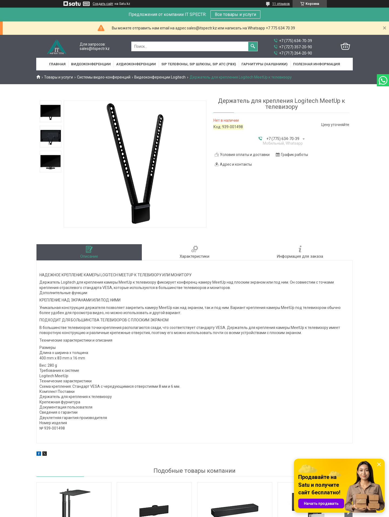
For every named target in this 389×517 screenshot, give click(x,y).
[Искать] (252, 46)
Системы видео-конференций (103, 77)
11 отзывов (281, 4)
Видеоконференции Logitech (160, 77)
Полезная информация (316, 64)
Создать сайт (103, 4)
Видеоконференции (91, 64)
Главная (57, 64)
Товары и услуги (58, 77)
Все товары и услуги (235, 14)
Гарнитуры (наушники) (265, 64)
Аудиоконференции (136, 64)
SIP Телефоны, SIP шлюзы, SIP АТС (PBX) (198, 64)
